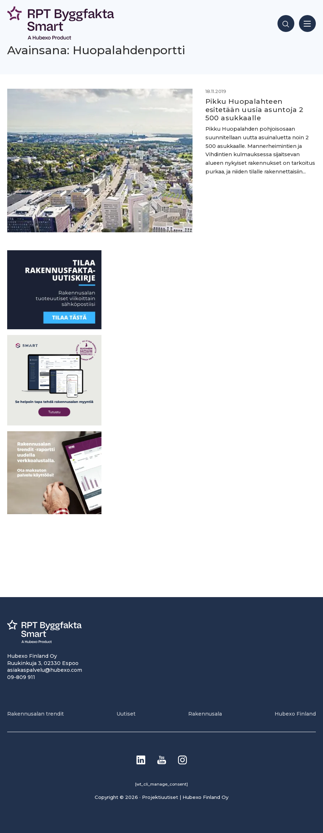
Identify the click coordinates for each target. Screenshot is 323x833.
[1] (54, 327)
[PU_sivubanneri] (54, 512)
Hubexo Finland (295, 714)
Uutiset (126, 714)
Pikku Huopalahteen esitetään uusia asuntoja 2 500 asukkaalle (254, 109)
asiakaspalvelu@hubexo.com (44, 670)
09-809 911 (21, 677)
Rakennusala (205, 714)
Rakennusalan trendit (35, 714)
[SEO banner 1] (54, 423)
